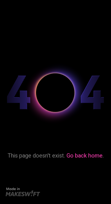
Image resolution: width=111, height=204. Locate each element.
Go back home (84, 156)
